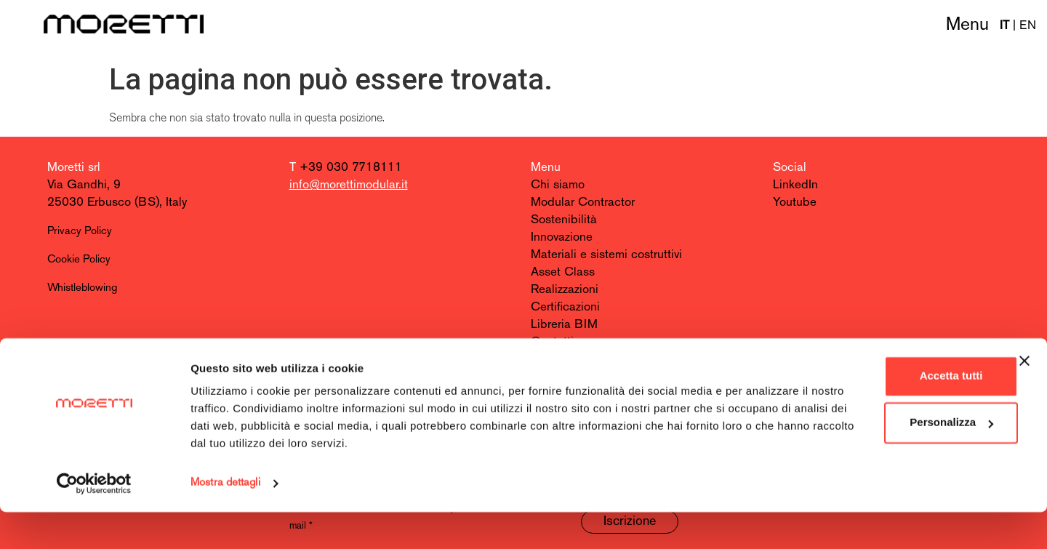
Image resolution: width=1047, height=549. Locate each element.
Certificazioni (565, 307)
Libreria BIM (564, 324)
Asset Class (563, 272)
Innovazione (562, 237)
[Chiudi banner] (1024, 398)
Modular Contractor (583, 202)
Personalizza (889, 459)
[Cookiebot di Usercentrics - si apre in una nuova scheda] (94, 521)
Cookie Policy (79, 260)
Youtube (795, 202)
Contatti (552, 342)
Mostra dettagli (225, 520)
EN (1027, 26)
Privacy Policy (79, 231)
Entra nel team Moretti (590, 359)
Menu (967, 25)
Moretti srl (73, 167)
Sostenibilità (564, 220)
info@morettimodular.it (348, 185)
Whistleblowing (82, 288)
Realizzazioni (564, 290)
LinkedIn (795, 185)
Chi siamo (558, 185)
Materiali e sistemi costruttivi (606, 255)
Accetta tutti (888, 412)
